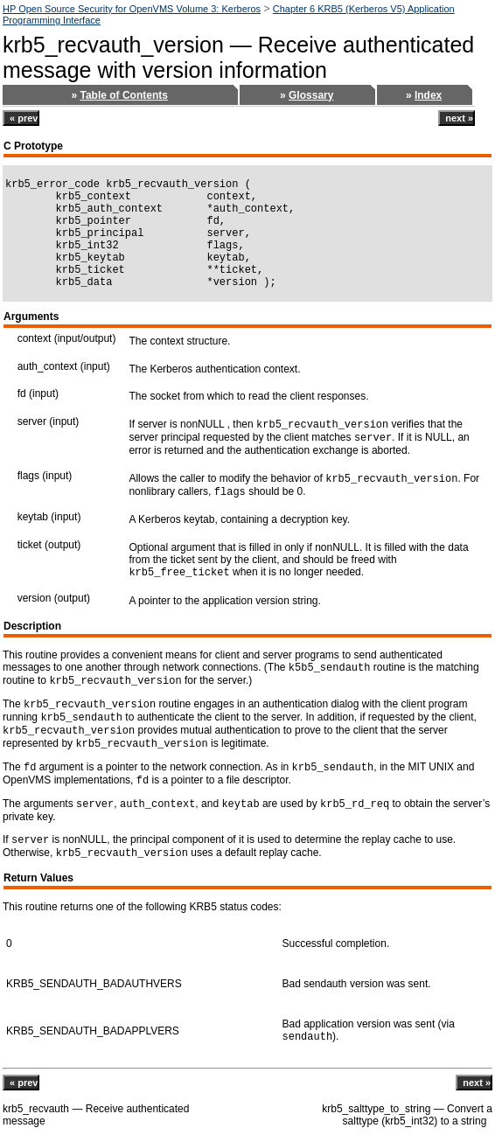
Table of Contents (123, 95)
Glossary (311, 95)
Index (428, 95)
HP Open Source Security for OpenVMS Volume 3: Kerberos (132, 8)
